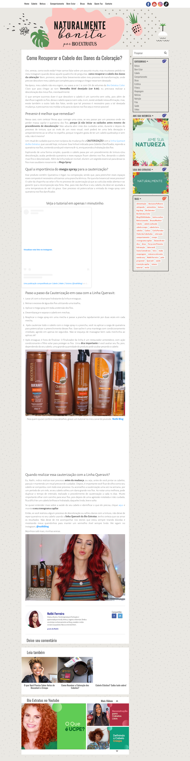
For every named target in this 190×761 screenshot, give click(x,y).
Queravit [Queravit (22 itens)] (150, 261)
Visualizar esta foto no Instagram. (38, 250)
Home (26, 3)
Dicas (82, 3)
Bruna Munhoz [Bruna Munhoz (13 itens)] (156, 221)
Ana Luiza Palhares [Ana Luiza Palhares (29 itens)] (155, 204)
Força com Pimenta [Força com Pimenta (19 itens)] (155, 244)
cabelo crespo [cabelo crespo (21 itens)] (141, 227)
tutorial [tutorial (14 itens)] (139, 268)
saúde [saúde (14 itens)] (158, 261)
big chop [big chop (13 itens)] (139, 210)
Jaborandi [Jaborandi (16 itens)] (151, 247)
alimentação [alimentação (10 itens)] (141, 204)
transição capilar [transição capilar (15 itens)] (142, 264)
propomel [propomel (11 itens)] (140, 261)
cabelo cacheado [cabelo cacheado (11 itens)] (150, 224)
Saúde (136, 105)
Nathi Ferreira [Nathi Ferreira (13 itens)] (152, 257)
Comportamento (57, 3)
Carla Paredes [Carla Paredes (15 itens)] (157, 231)
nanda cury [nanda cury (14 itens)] (140, 257)
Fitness (137, 87)
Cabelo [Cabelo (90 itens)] (139, 224)
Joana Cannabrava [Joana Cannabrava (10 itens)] (143, 251)
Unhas (136, 109)
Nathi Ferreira (55, 613)
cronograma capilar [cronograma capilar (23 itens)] (144, 241)
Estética (137, 84)
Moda (89, 3)
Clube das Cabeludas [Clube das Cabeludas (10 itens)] (144, 234)
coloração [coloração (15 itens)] (159, 234)
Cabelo (34, 3)
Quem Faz (98, 3)
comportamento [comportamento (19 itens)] (142, 237)
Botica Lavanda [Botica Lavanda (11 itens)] (142, 221)
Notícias (137, 94)
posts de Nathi (52, 629)
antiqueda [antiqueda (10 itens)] (140, 207)
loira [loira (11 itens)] (154, 251)
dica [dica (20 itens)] (138, 244)
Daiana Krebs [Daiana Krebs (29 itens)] (159, 241)
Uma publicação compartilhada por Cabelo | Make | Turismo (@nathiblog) (53, 283)
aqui (121, 505)
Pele (136, 102)
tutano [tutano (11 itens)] (154, 264)
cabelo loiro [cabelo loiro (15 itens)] (154, 227)
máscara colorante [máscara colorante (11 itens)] (155, 254)
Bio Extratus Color (115, 85)
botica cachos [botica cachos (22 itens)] (158, 217)
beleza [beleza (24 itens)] (160, 207)
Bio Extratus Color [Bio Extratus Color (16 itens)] (143, 214)
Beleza (43, 3)
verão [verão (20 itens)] (147, 268)
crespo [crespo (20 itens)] (154, 237)
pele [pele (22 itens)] (162, 257)
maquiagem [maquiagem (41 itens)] (141, 254)
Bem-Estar (71, 3)
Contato (108, 3)
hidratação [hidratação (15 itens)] (140, 247)
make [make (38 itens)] (161, 251)
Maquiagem (139, 91)
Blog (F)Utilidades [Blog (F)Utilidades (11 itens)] (143, 217)
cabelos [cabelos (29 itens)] (139, 231)
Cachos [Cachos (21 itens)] (147, 231)
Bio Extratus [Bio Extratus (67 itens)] (150, 210)
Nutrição (137, 98)
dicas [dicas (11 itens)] (144, 244)
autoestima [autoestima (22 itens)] (151, 207)
